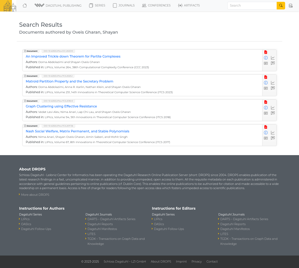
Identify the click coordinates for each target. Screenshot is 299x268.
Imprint (181, 261)
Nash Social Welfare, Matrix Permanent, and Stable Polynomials (77, 131)
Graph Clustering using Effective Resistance (61, 106)
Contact (212, 261)
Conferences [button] (156, 5)
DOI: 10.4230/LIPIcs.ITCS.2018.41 (58, 101)
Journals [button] (124, 5)
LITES (91, 234)
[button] (58, 5)
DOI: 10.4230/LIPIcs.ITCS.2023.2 (58, 76)
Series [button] (97, 5)
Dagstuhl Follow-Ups (36, 229)
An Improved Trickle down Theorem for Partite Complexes (73, 56)
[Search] (252, 5)
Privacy (197, 261)
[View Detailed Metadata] (265, 58)
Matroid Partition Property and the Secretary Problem (69, 81)
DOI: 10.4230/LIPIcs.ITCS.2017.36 (58, 126)
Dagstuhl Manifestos (102, 229)
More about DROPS (35, 195)
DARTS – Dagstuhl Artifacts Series (111, 219)
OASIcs (26, 224)
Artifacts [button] (189, 5)
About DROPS (161, 261)
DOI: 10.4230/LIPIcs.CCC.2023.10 (58, 51)
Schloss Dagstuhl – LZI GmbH (125, 261)
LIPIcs (25, 219)
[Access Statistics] (272, 58)
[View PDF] (265, 52)
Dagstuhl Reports (100, 224)
